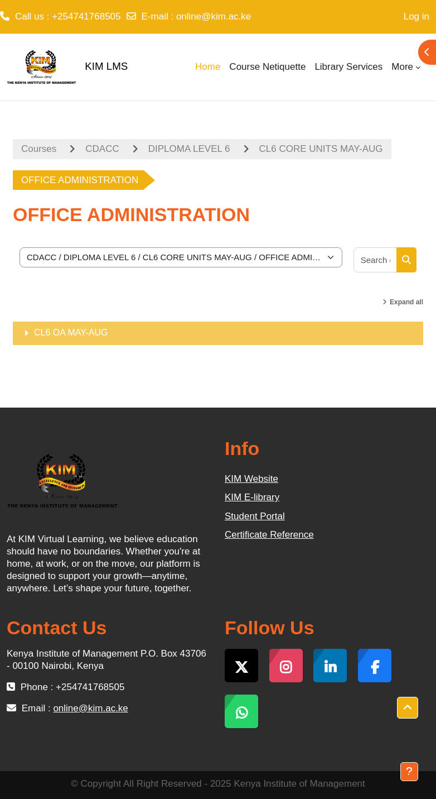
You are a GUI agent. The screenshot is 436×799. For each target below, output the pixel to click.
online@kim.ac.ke (213, 16)
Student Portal (255, 516)
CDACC (102, 148)
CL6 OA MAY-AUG (71, 332)
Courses (38, 148)
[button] (407, 708)
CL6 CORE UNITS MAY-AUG (321, 148)
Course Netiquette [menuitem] (267, 66)
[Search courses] (375, 259)
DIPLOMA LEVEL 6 (189, 148)
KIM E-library (252, 497)
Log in (416, 16)
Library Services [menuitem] (348, 66)
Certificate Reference (269, 534)
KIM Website (251, 478)
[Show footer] (409, 771)
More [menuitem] (402, 66)
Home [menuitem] (207, 66)
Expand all (406, 302)
